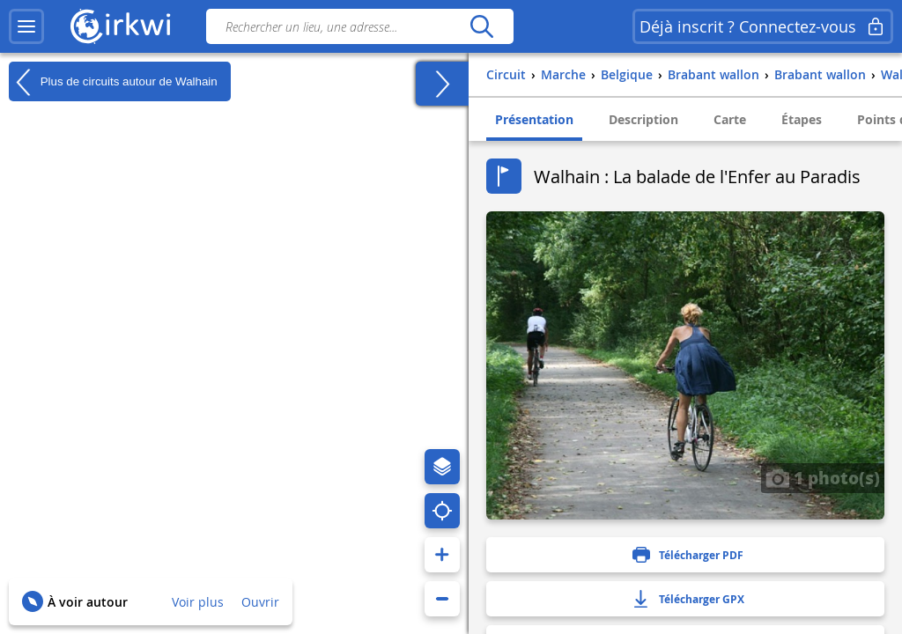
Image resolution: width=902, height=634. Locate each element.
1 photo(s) (822, 477)
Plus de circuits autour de (113, 82)
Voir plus (198, 601)
